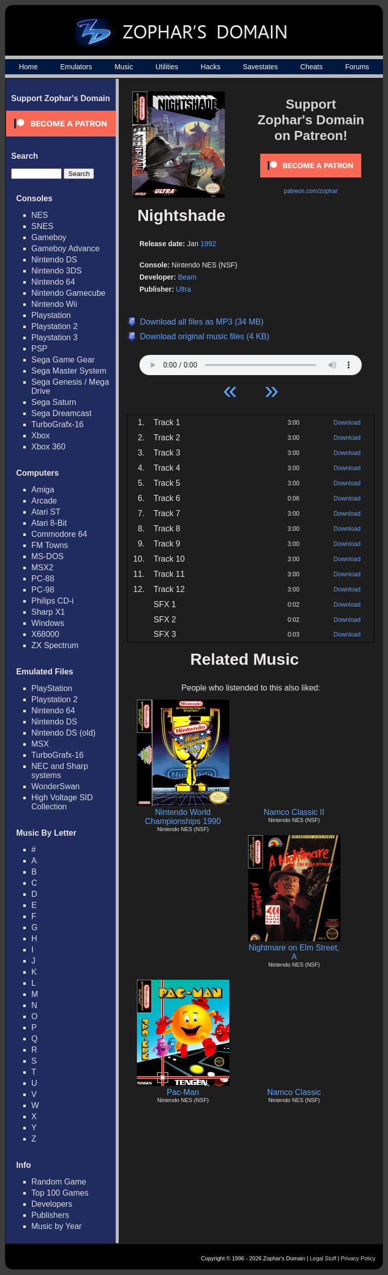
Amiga (42, 489)
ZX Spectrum (54, 645)
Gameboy (48, 237)
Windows (47, 623)
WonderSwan (55, 786)
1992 (208, 244)
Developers (51, 1204)
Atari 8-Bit (49, 523)
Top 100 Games (59, 1193)
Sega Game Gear (62, 359)
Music (124, 67)
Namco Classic (294, 1092)
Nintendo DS (54, 259)
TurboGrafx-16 (57, 424)
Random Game (58, 1181)
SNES (42, 226)
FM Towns (49, 545)
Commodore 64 (59, 534)
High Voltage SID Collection (62, 802)
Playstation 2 (54, 326)
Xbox (40, 435)
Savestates (260, 67)
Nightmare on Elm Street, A (294, 952)
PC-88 (42, 578)
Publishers (50, 1215)
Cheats (311, 67)
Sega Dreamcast (61, 413)
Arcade (44, 500)
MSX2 (42, 567)
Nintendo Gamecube (68, 293)
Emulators (76, 67)
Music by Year (56, 1226)
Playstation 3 (54, 337)
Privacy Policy (358, 1258)
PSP (39, 348)
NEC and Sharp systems (59, 771)
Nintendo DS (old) (63, 732)
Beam (187, 277)
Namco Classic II (294, 812)
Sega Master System (69, 371)
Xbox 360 (48, 446)
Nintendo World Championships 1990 (183, 817)
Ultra (183, 289)
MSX (40, 744)
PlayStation (51, 688)
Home (28, 67)
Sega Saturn (53, 402)
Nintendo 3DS (56, 270)
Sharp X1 (48, 612)
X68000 (45, 634)
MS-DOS (47, 556)
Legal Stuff (323, 1258)
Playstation (51, 315)
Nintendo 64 (53, 282)
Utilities (167, 67)
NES (39, 215)
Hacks (210, 67)
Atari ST (46, 512)
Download (346, 422)
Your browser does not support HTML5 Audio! (250, 362)
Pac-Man (183, 1092)
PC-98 (42, 589)
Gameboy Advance (65, 248)
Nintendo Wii (54, 304)
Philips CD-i (52, 601)
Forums (357, 67)
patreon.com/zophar (311, 191)
